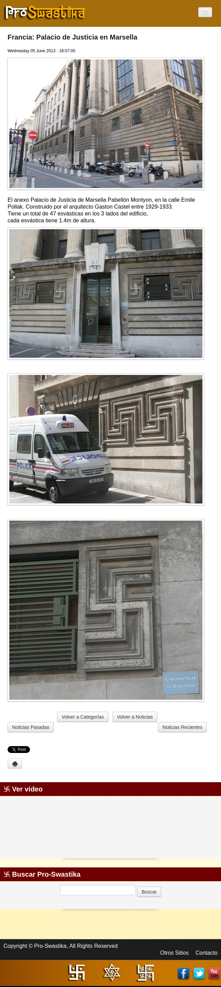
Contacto (207, 953)
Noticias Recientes (182, 727)
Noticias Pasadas (30, 727)
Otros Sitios (174, 953)
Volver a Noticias (135, 717)
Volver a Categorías (83, 717)
